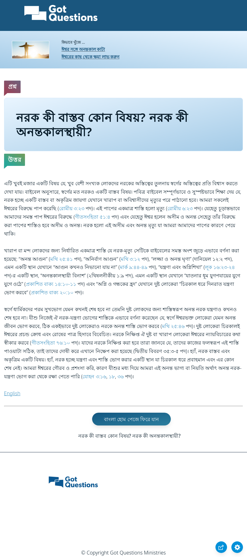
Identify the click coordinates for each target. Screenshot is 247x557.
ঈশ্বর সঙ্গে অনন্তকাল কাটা (83, 49)
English (12, 393)
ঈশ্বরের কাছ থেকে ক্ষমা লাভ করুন (91, 57)
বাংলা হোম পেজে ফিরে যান (131, 418)
